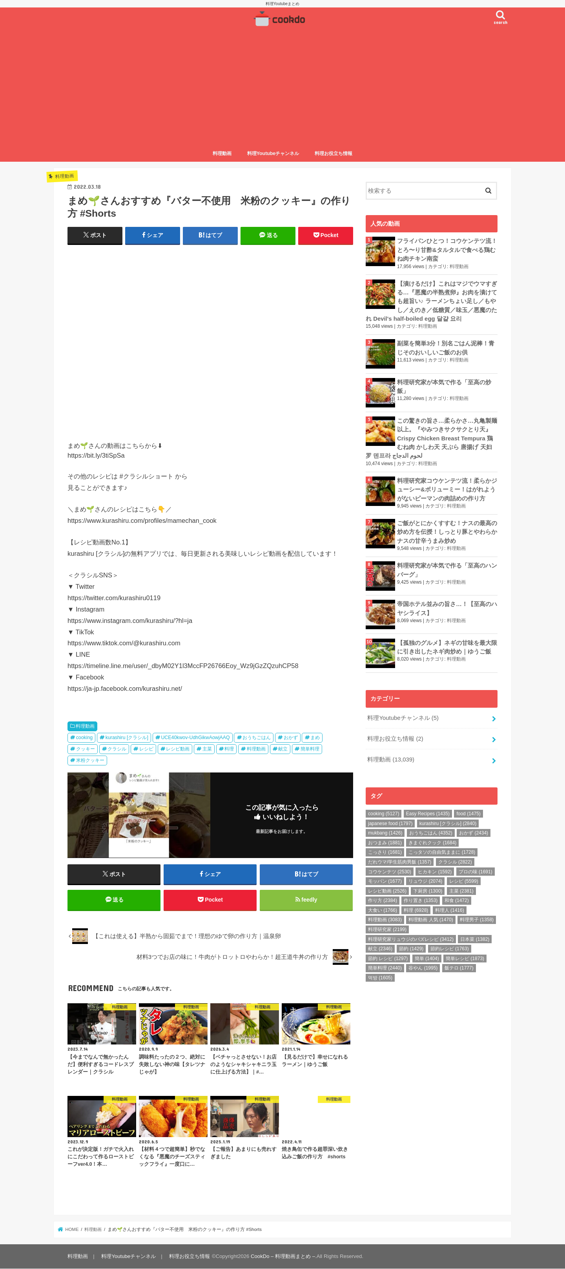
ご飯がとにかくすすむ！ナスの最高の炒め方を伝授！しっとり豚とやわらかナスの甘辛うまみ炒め (447, 530)
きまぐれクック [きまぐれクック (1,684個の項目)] (432, 841)
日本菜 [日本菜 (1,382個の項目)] (474, 937)
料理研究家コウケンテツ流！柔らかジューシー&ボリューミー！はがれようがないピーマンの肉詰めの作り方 (447, 488)
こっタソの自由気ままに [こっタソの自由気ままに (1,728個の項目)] (441, 851)
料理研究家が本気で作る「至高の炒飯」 (444, 385)
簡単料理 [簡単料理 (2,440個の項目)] (385, 966)
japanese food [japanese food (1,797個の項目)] (390, 822)
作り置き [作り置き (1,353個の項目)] (420, 899)
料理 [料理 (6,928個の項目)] (416, 908)
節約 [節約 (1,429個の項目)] (411, 947)
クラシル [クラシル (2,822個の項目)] (455, 860)
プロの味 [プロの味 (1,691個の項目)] (475, 870)
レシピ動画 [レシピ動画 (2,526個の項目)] (387, 889)
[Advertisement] (282, 88)
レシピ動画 (178, 749)
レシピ (146, 749)
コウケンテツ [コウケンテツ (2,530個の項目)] (389, 870)
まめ (315, 737)
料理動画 (222, 153)
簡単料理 (310, 749)
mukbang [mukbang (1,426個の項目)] (385, 831)
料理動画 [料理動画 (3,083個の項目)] (385, 918)
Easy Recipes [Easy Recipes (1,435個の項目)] (428, 812)
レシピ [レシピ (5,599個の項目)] (463, 879)
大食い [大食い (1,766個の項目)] (382, 908)
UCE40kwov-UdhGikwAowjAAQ (195, 737)
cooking (84, 737)
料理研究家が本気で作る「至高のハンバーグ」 (447, 568)
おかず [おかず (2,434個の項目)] (473, 831)
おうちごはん (256, 737)
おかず (291, 737)
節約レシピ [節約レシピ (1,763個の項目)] (449, 947)
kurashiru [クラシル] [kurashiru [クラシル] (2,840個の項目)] (447, 822)
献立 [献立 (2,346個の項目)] (380, 947)
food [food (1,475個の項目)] (468, 812)
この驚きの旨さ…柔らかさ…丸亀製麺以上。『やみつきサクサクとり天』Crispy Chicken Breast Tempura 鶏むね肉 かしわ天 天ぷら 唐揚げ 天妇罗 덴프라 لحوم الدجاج (431, 437)
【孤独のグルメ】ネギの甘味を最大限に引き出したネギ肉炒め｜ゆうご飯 (447, 645)
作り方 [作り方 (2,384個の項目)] (382, 899)
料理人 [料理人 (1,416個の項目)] (449, 908)
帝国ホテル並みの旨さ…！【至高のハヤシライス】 (447, 607)
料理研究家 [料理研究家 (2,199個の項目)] (387, 928)
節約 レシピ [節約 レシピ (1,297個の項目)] (388, 957)
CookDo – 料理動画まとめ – (283, 1257)
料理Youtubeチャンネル (273, 153)
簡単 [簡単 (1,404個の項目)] (427, 957)
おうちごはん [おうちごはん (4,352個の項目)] (430, 831)
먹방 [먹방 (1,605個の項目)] (380, 976)
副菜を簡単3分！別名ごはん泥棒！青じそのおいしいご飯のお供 (445, 347)
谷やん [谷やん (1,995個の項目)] (422, 966)
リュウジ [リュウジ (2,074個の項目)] (425, 879)
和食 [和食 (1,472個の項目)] (457, 899)
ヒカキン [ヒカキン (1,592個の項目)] (435, 870)
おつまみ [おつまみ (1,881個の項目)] (385, 841)
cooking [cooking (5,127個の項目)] (383, 812)
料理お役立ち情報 (333, 153)
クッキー (85, 749)
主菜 (207, 749)
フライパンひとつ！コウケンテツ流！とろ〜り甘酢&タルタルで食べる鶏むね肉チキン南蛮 (447, 249)
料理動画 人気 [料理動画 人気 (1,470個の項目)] (430, 918)
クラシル (117, 749)
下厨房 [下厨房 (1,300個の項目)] (427, 889)
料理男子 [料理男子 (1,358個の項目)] (477, 918)
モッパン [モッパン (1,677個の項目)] (385, 879)
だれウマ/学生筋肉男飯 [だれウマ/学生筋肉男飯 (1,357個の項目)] (399, 860)
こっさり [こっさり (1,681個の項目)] (385, 851)
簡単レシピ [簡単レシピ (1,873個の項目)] (465, 957)
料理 (229, 749)
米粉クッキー (90, 760)
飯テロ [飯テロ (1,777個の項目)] (459, 966)
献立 (283, 749)
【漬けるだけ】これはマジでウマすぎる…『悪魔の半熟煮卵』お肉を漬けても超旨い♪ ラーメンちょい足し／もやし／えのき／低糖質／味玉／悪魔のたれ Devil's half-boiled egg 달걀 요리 (431, 300)
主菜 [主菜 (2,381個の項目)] (461, 889)
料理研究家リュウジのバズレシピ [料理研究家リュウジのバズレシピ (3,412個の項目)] (411, 937)
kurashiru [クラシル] (127, 737)
